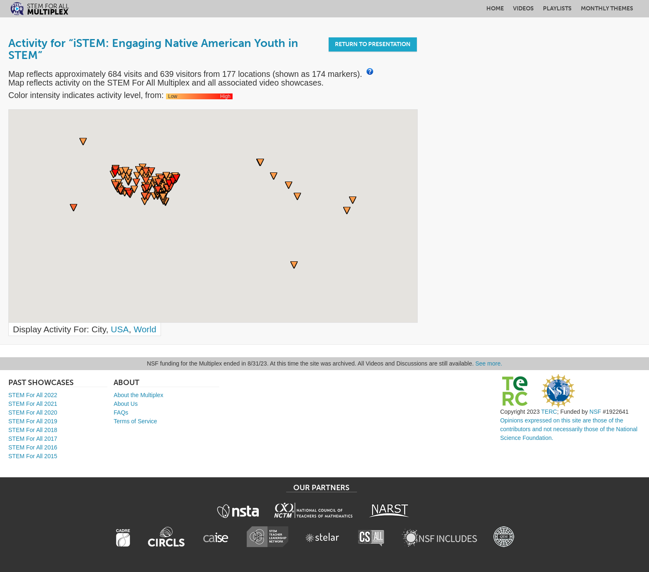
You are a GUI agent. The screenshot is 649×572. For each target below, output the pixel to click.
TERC (549, 411)
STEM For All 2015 (32, 456)
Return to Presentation (373, 44)
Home (495, 8)
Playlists (557, 8)
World (145, 329)
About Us (126, 403)
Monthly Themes (607, 8)
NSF (595, 411)
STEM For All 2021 (32, 403)
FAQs (121, 412)
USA (120, 329)
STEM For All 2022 (32, 395)
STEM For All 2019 (32, 421)
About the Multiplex (138, 395)
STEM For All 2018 (32, 430)
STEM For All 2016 (32, 447)
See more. (489, 363)
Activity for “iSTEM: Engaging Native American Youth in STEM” (153, 49)
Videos (523, 8)
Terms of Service (135, 421)
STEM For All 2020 (32, 412)
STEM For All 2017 (32, 438)
